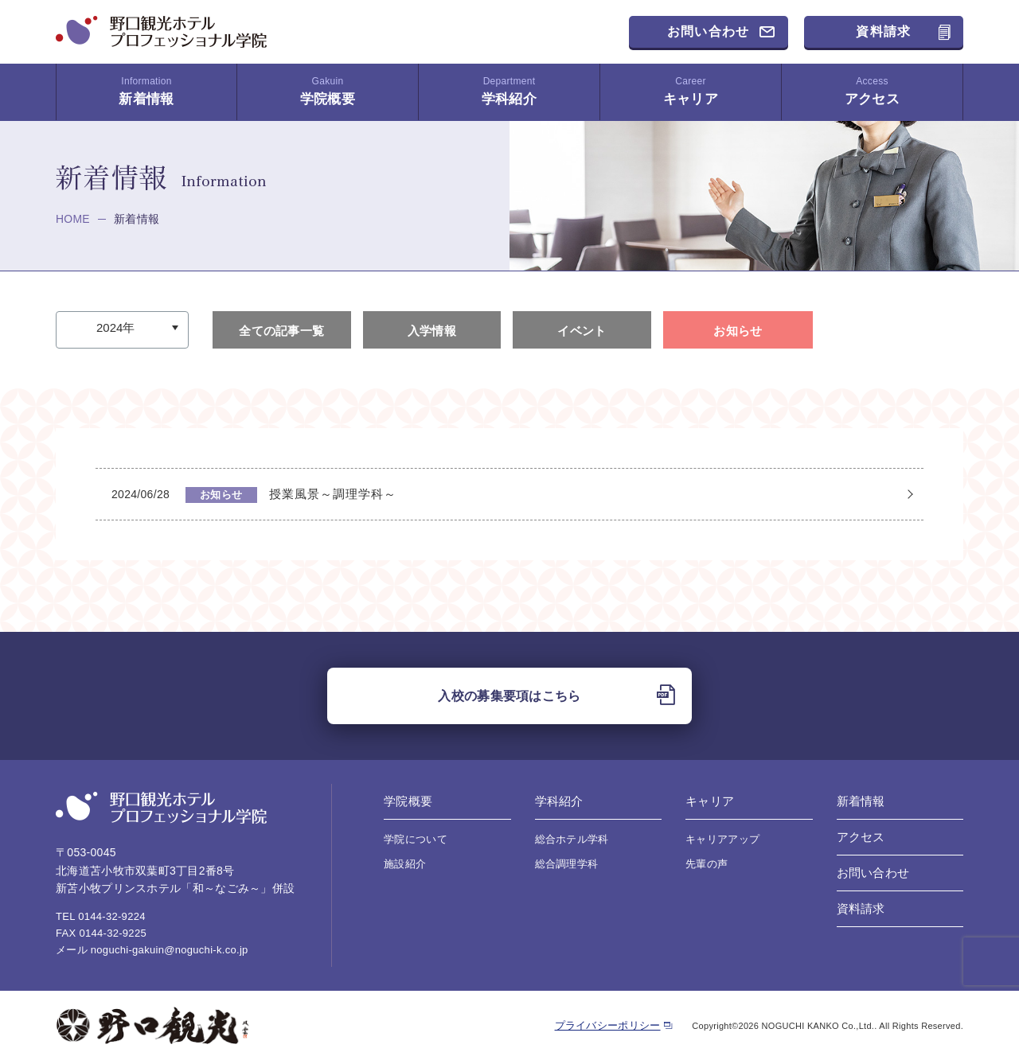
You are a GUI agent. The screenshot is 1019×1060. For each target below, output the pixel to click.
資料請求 (883, 31)
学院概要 (327, 91)
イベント (581, 330)
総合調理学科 (567, 864)
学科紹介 (509, 91)
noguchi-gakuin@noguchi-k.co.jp (169, 950)
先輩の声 (706, 864)
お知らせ (737, 330)
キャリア (690, 91)
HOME (73, 218)
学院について (415, 839)
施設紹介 (405, 864)
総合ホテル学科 (572, 839)
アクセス (872, 91)
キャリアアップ (722, 839)
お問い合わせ (708, 31)
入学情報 (432, 330)
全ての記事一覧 (281, 330)
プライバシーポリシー (608, 1025)
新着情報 (146, 91)
